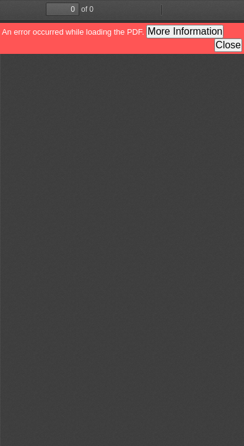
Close (228, 45)
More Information (184, 31)
